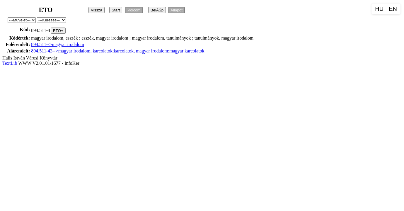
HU (379, 9)
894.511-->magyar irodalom (57, 44)
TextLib (9, 63)
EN (393, 9)
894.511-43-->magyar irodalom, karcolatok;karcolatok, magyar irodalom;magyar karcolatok (117, 50)
